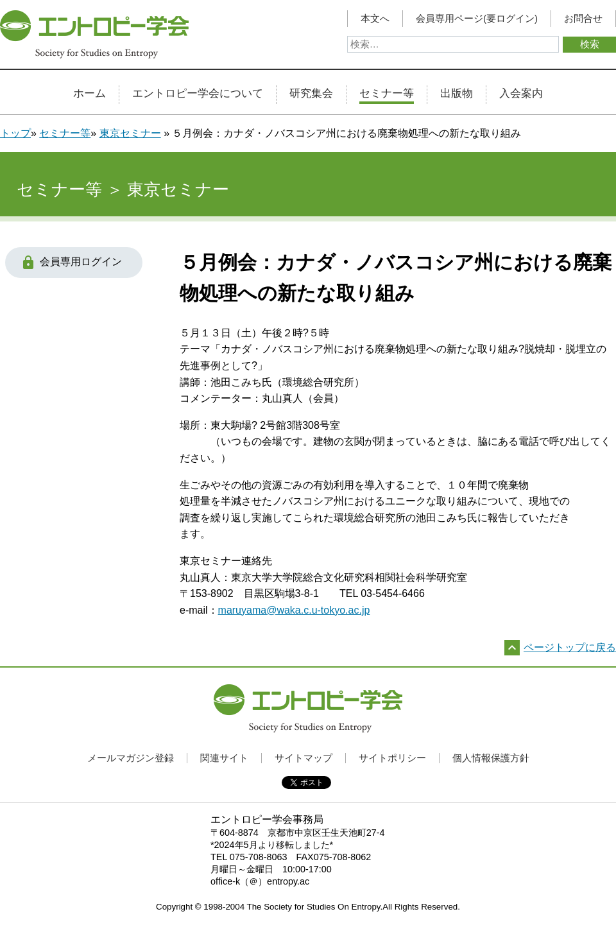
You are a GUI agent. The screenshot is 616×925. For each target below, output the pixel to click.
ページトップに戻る (570, 647)
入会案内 (521, 93)
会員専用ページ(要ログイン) (477, 18)
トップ (15, 133)
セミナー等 (386, 93)
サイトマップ (303, 758)
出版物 (456, 93)
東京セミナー (130, 133)
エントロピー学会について (197, 93)
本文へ (375, 18)
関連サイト (224, 758)
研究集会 (311, 93)
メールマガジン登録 (130, 758)
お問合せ (583, 18)
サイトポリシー (392, 758)
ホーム (89, 93)
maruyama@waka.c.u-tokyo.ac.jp (294, 610)
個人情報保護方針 (490, 758)
